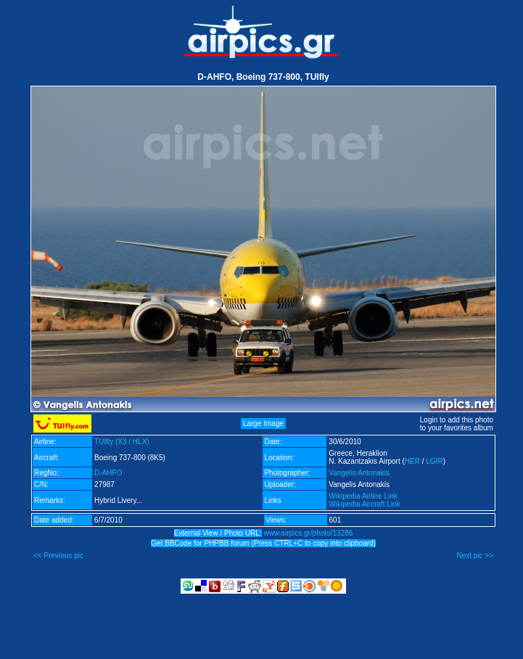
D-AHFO (108, 473)
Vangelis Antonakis (359, 473)
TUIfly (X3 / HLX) (121, 442)
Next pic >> (474, 556)
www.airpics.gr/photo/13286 (308, 533)
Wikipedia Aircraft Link (364, 504)
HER (412, 461)
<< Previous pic (58, 556)
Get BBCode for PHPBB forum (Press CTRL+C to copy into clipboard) (263, 543)
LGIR (434, 461)
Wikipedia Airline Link (363, 496)
